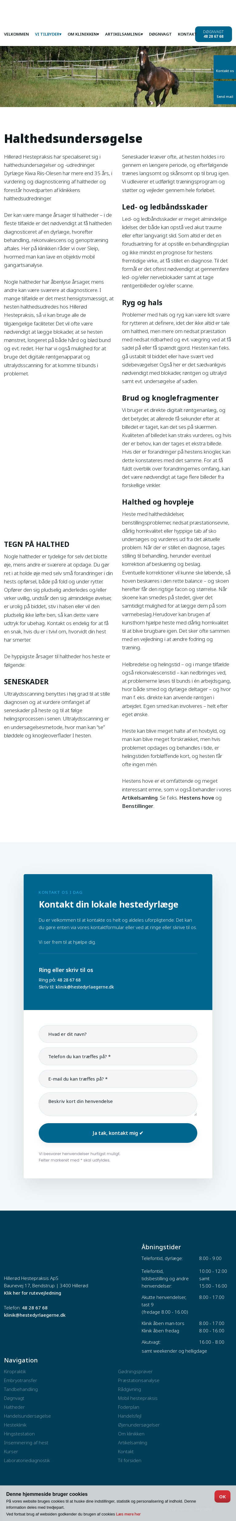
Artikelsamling (140, 797)
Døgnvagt (160, 34)
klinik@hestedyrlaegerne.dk (85, 987)
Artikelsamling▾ (124, 34)
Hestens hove (196, 797)
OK (222, 1496)
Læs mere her (128, 1514)
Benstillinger (137, 805)
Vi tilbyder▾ (48, 34)
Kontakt (187, 34)
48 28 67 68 (69, 980)
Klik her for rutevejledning (32, 1293)
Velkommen (16, 34)
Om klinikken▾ (83, 34)
